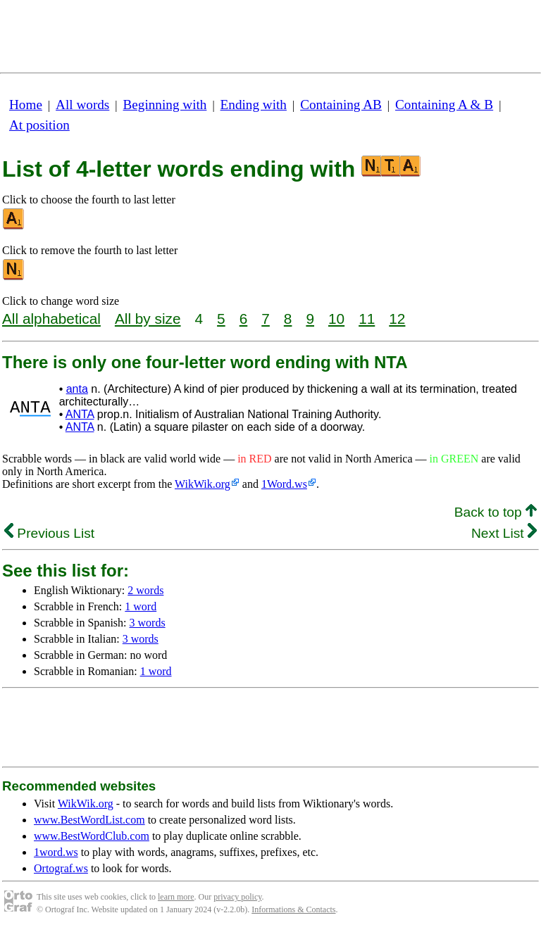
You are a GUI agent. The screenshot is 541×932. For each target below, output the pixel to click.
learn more (176, 897)
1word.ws (56, 852)
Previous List (49, 533)
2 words (145, 590)
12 (397, 318)
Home (25, 104)
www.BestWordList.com (89, 820)
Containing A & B (444, 104)
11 (367, 318)
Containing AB (341, 104)
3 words (148, 623)
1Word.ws (284, 484)
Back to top (495, 512)
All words (82, 104)
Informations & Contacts (293, 909)
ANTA (80, 414)
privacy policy (237, 897)
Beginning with (165, 104)
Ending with (253, 104)
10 (336, 318)
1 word (140, 606)
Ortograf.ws (61, 868)
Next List (504, 533)
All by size (148, 318)
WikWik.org (202, 484)
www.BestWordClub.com (91, 836)
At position (39, 125)
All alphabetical (51, 318)
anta (77, 389)
